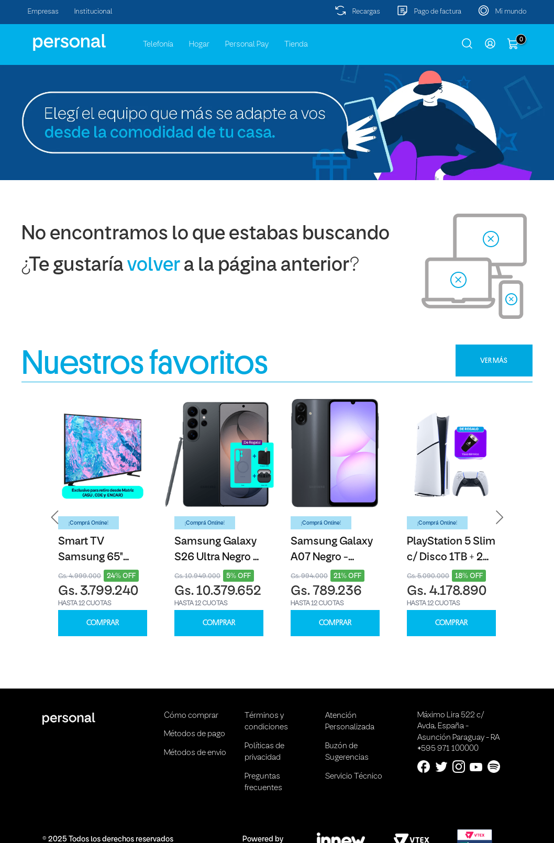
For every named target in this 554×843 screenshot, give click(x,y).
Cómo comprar (191, 715)
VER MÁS (493, 360)
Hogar (199, 44)
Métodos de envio (195, 753)
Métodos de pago (194, 734)
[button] (55, 517)
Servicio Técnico (353, 776)
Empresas (43, 11)
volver (153, 265)
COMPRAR (102, 623)
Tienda (296, 44)
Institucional (93, 11)
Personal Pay (247, 44)
